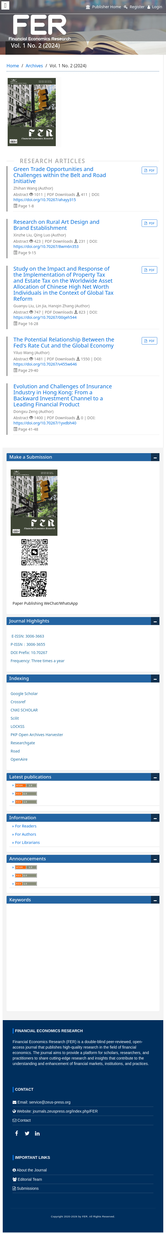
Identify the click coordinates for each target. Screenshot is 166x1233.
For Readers (25, 826)
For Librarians (27, 842)
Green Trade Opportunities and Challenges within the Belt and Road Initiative (59, 175)
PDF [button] (151, 170)
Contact (24, 1120)
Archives (34, 66)
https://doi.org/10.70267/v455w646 (45, 364)
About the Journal (32, 1170)
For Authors (25, 834)
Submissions (28, 1188)
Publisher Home (103, 6)
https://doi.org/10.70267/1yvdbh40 (44, 423)
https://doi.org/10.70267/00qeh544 (45, 317)
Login (154, 6)
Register (134, 6)
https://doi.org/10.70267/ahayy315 (44, 199)
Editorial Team (30, 1179)
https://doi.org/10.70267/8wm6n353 (45, 246)
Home (13, 66)
